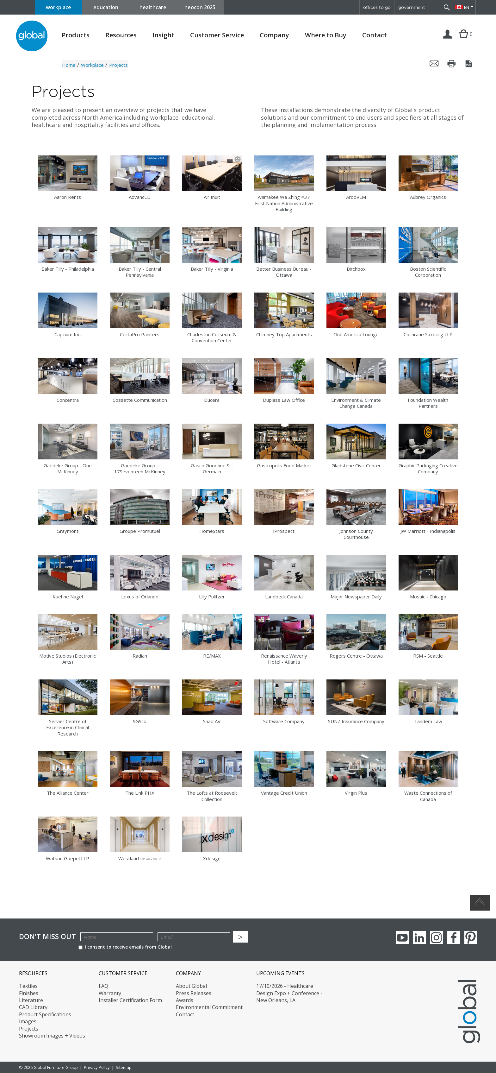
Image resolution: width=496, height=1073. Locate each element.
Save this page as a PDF (469, 64)
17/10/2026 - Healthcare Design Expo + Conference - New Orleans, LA (289, 993)
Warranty (110, 993)
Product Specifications (45, 1014)
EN (466, 7)
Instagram (436, 937)
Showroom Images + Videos (52, 1035)
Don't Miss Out (47, 936)
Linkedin (419, 937)
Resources (121, 35)
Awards (184, 1000)
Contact (374, 35)
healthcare (153, 7)
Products (76, 35)
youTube (402, 937)
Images (27, 1021)
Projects (28, 1028)
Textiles (28, 985)
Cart (463, 40)
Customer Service (217, 35)
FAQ (103, 985)
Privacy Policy (97, 1067)
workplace (58, 7)
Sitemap (124, 1067)
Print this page (451, 64)
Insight (163, 35)
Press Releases (193, 993)
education (105, 7)
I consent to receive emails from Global (125, 947)
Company (274, 35)
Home (69, 65)
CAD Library (33, 1007)
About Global (191, 985)
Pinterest (470, 937)
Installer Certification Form (130, 1000)
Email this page (434, 64)
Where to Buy (325, 35)
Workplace (92, 65)
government (411, 7)
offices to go (377, 7)
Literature (31, 1000)
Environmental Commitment (209, 1007)
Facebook (453, 937)
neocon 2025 (199, 7)
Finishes (28, 993)
